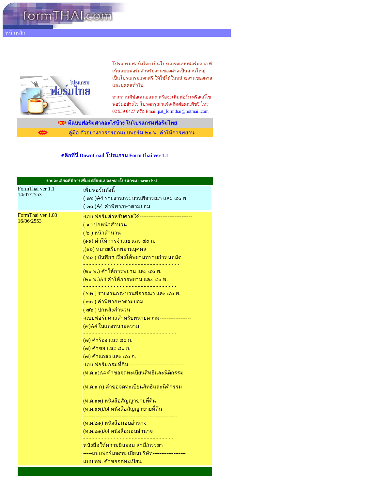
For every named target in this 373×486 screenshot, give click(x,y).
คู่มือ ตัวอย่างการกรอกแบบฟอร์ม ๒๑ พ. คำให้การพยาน (131, 132)
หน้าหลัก (15, 33)
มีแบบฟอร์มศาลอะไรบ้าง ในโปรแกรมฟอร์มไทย (122, 123)
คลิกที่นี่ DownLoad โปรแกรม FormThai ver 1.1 (114, 155)
